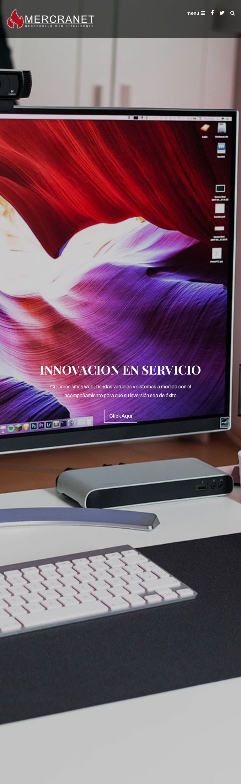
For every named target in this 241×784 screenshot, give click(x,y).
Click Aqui (120, 416)
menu (195, 13)
